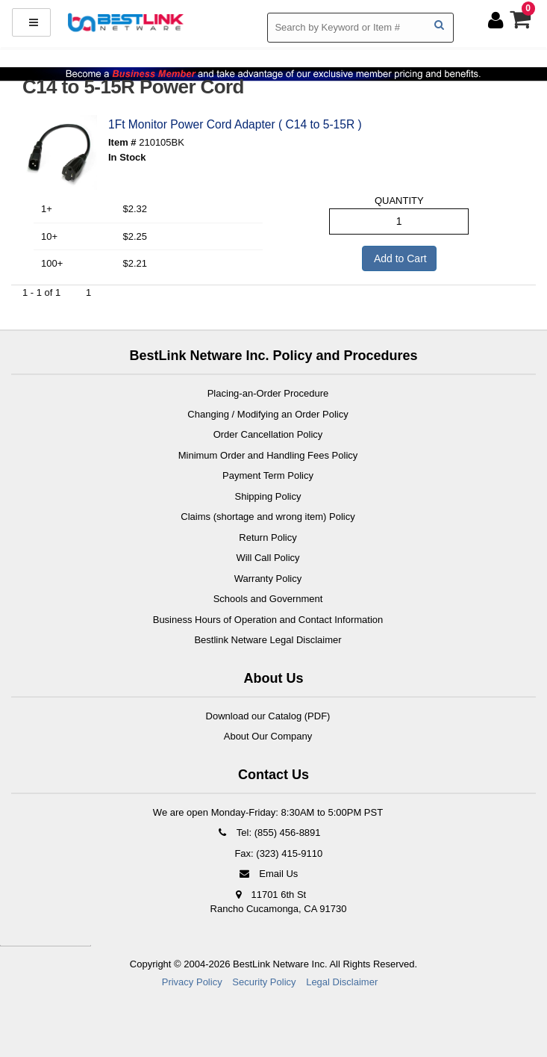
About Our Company (268, 736)
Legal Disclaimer (342, 982)
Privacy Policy (192, 982)
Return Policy (267, 537)
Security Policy (264, 982)
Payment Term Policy (267, 475)
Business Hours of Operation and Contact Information (268, 619)
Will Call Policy (267, 557)
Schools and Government (268, 598)
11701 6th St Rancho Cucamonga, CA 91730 (278, 902)
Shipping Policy (268, 496)
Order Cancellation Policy (268, 434)
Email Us (268, 873)
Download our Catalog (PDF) (268, 716)
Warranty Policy (268, 578)
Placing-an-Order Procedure (268, 393)
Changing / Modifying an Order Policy (267, 414)
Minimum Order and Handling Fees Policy (268, 455)
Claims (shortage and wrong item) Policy (267, 516)
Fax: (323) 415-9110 (277, 853)
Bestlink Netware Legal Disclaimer (267, 639)
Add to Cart (399, 258)
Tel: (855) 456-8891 (267, 832)
